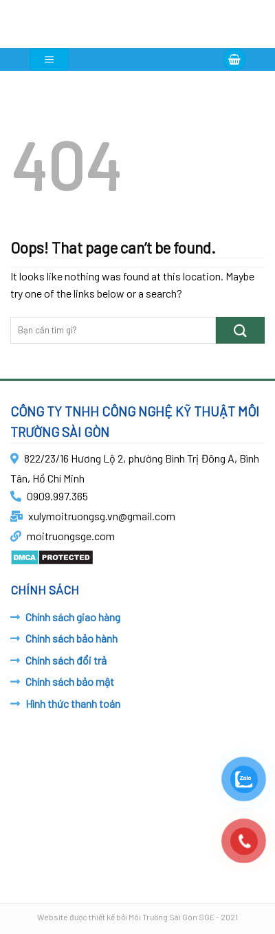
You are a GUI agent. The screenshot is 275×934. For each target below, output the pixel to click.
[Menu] (49, 59)
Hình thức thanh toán (72, 703)
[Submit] (240, 330)
